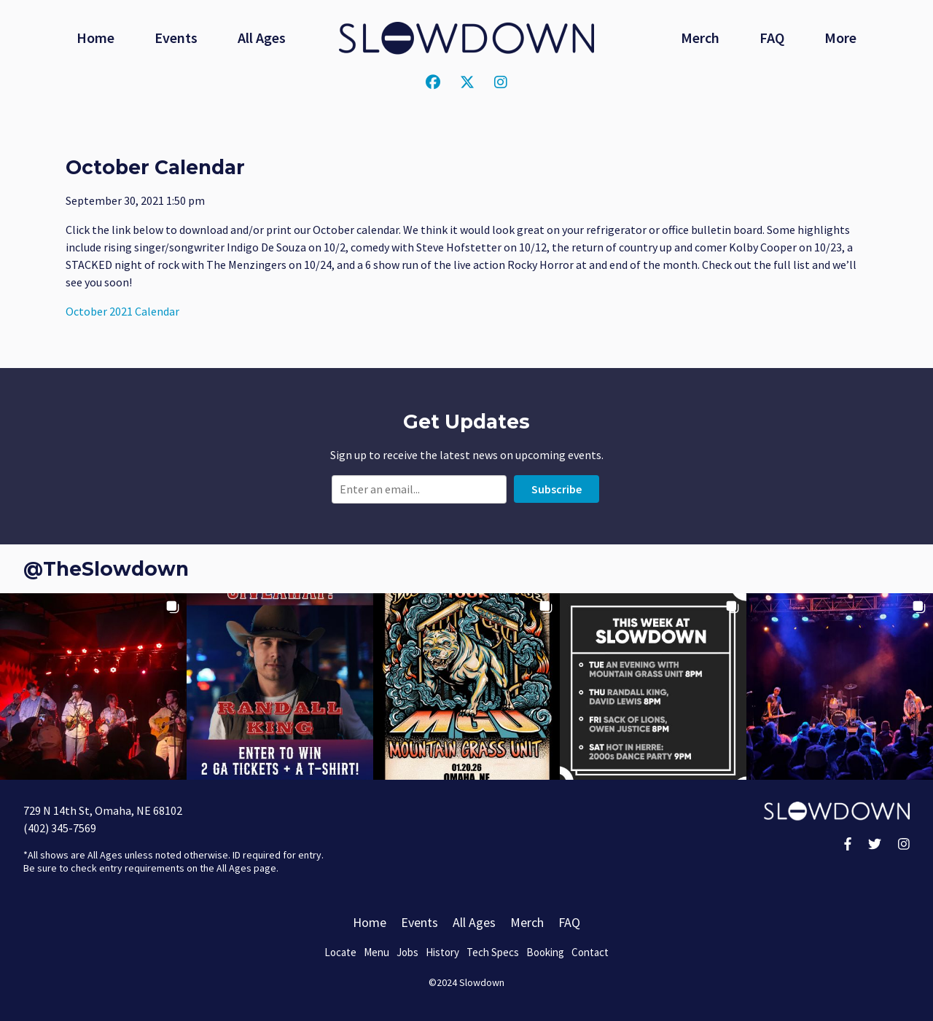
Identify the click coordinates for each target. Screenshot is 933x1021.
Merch (700, 37)
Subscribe (556, 489)
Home (95, 37)
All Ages (262, 37)
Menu (376, 952)
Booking (545, 952)
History (442, 952)
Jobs (407, 952)
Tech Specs (492, 952)
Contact (590, 952)
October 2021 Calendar (122, 311)
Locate (340, 952)
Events (176, 37)
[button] (93, 686)
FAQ (772, 37)
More (840, 37)
